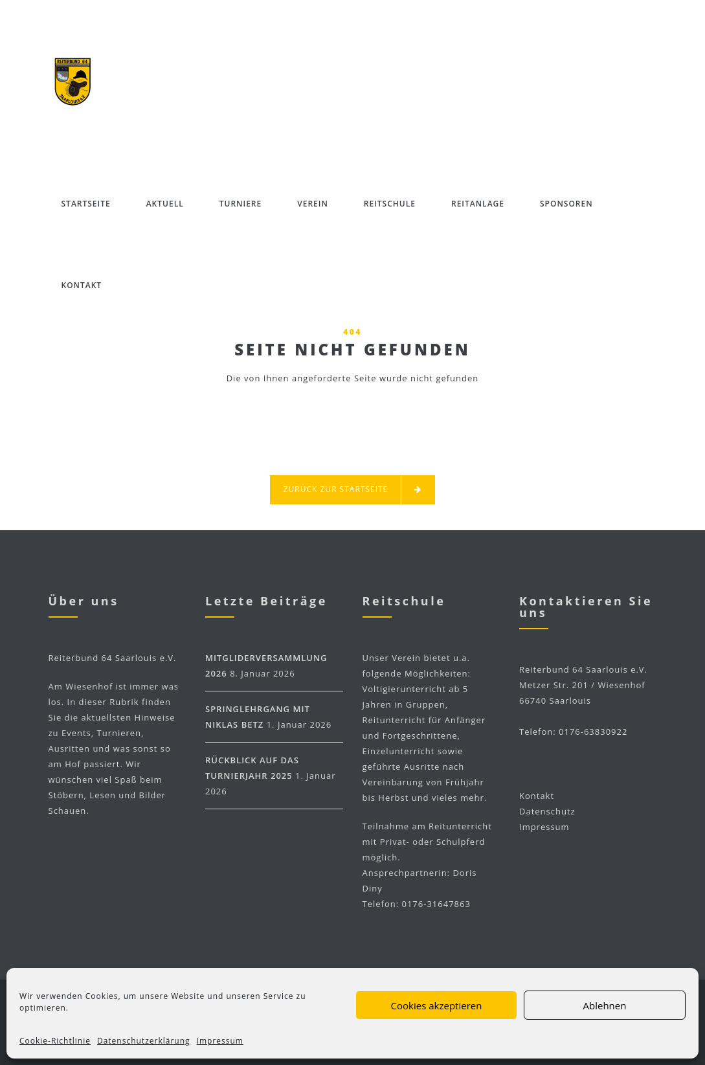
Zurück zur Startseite (353, 490)
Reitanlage (477, 203)
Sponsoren (566, 203)
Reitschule (390, 203)
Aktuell (165, 203)
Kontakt (82, 285)
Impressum (220, 1040)
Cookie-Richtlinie (55, 1040)
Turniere (240, 203)
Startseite (86, 203)
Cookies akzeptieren (436, 1005)
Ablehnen (605, 1005)
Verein (312, 203)
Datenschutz (547, 811)
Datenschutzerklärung (143, 1040)
